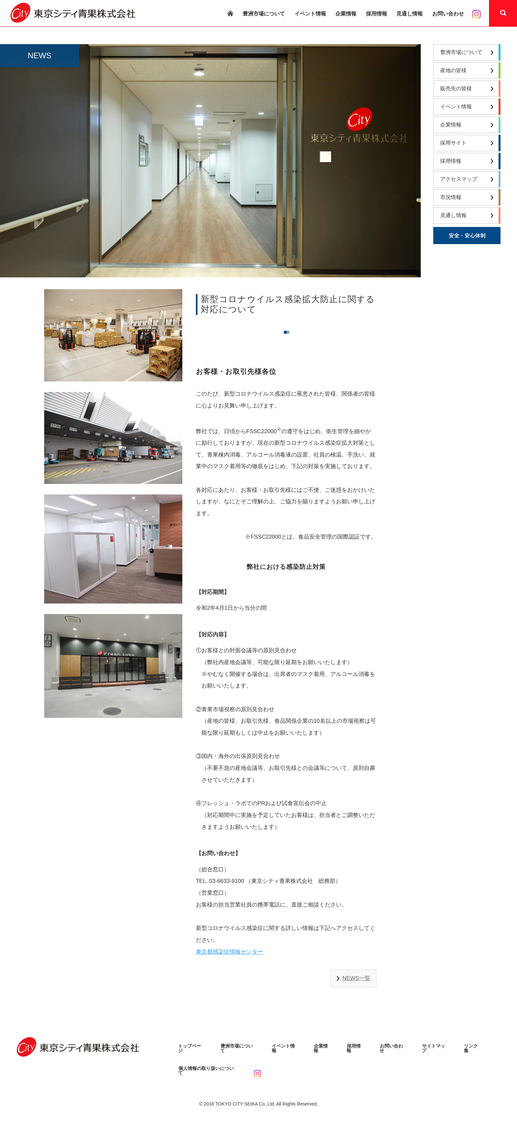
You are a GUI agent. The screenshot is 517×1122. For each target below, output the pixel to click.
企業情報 (345, 13)
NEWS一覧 (356, 978)
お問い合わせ (448, 13)
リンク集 (473, 1046)
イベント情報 (310, 13)
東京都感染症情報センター (229, 952)
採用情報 (376, 13)
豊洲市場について (264, 13)
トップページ (192, 1046)
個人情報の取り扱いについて (208, 1066)
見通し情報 (409, 13)
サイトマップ (435, 1046)
